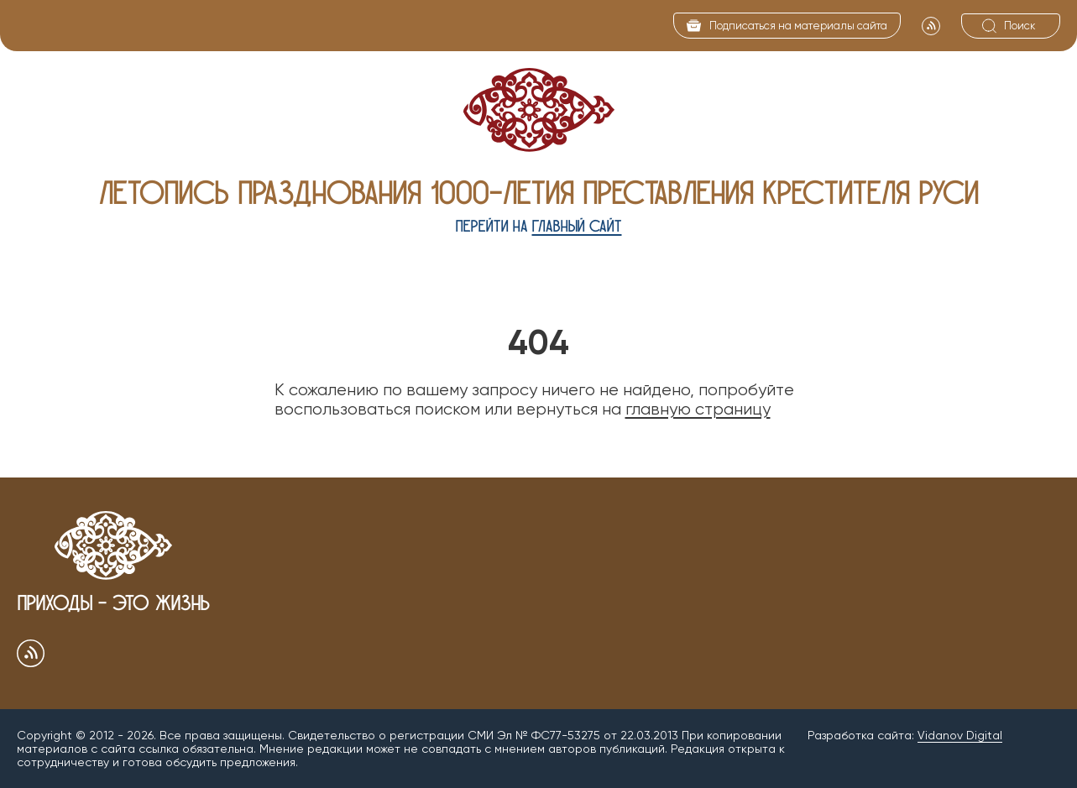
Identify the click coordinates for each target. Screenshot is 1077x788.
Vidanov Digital (960, 735)
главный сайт (577, 226)
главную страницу (698, 409)
